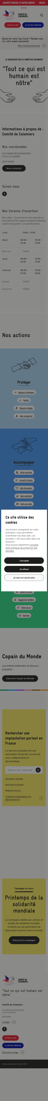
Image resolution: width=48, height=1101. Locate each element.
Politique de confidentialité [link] (24, 584)
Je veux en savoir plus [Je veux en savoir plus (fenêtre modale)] (24, 577)
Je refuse (24, 569)
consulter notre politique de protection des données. (22, 548)
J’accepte (24, 560)
